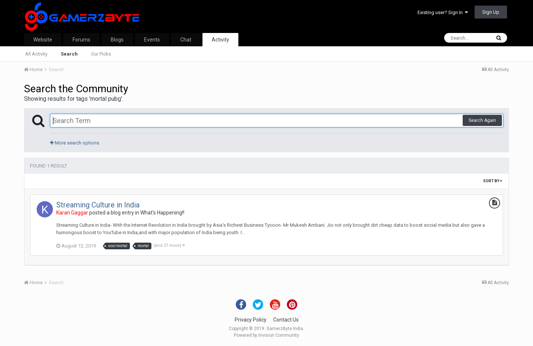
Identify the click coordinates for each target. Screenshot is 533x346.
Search (69, 54)
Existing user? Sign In (443, 12)
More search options (74, 143)
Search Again (482, 120)
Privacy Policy (250, 320)
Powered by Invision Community (266, 335)
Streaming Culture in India (98, 204)
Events (152, 40)
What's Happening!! (162, 213)
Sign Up (490, 12)
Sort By (492, 181)
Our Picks (101, 54)
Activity (220, 40)
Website (42, 40)
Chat (185, 40)
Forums (81, 40)
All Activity (36, 54)
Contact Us (286, 320)
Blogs (117, 40)
